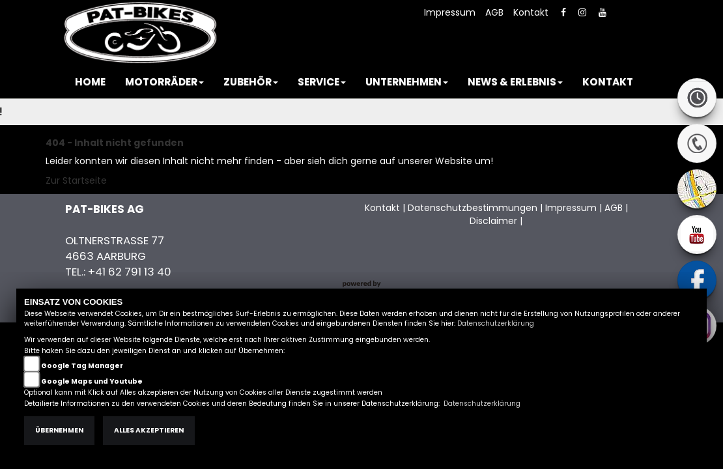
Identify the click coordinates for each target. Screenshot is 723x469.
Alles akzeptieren (149, 430)
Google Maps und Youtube (92, 381)
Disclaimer (493, 220)
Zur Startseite (76, 180)
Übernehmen (59, 430)
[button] (164, 82)
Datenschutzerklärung (495, 323)
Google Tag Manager (82, 366)
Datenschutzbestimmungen (472, 207)
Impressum (449, 12)
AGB (494, 12)
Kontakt (530, 12)
